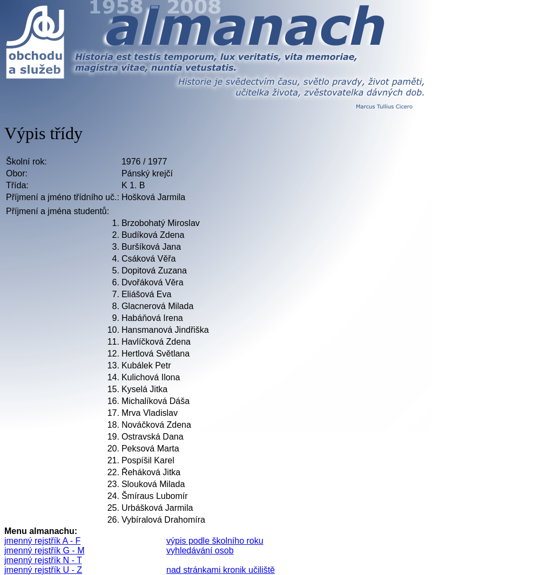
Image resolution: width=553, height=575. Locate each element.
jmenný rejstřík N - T (43, 560)
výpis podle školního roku (215, 540)
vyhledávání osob (200, 550)
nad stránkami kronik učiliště (220, 569)
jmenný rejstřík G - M (44, 550)
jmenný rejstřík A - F (42, 540)
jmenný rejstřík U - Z (43, 569)
